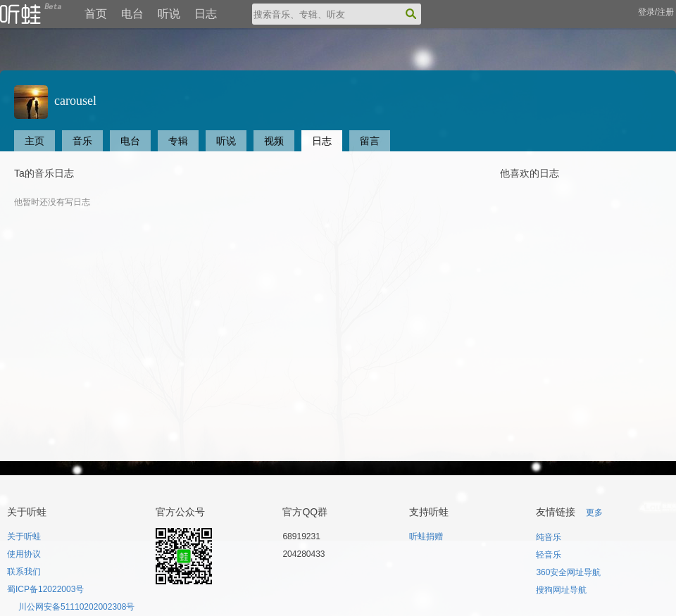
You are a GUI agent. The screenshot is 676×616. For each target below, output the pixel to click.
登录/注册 (656, 12)
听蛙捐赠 (426, 536)
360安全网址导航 (568, 572)
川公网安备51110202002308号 (76, 607)
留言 (370, 140)
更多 (594, 512)
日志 (205, 14)
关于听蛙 (24, 536)
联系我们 (24, 572)
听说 (169, 14)
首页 (95, 14)
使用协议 (24, 554)
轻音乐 (548, 555)
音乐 (82, 140)
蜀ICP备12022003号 (45, 589)
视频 (274, 140)
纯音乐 (548, 537)
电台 (132, 14)
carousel (55, 101)
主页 (34, 140)
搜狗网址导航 (561, 590)
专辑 (178, 140)
